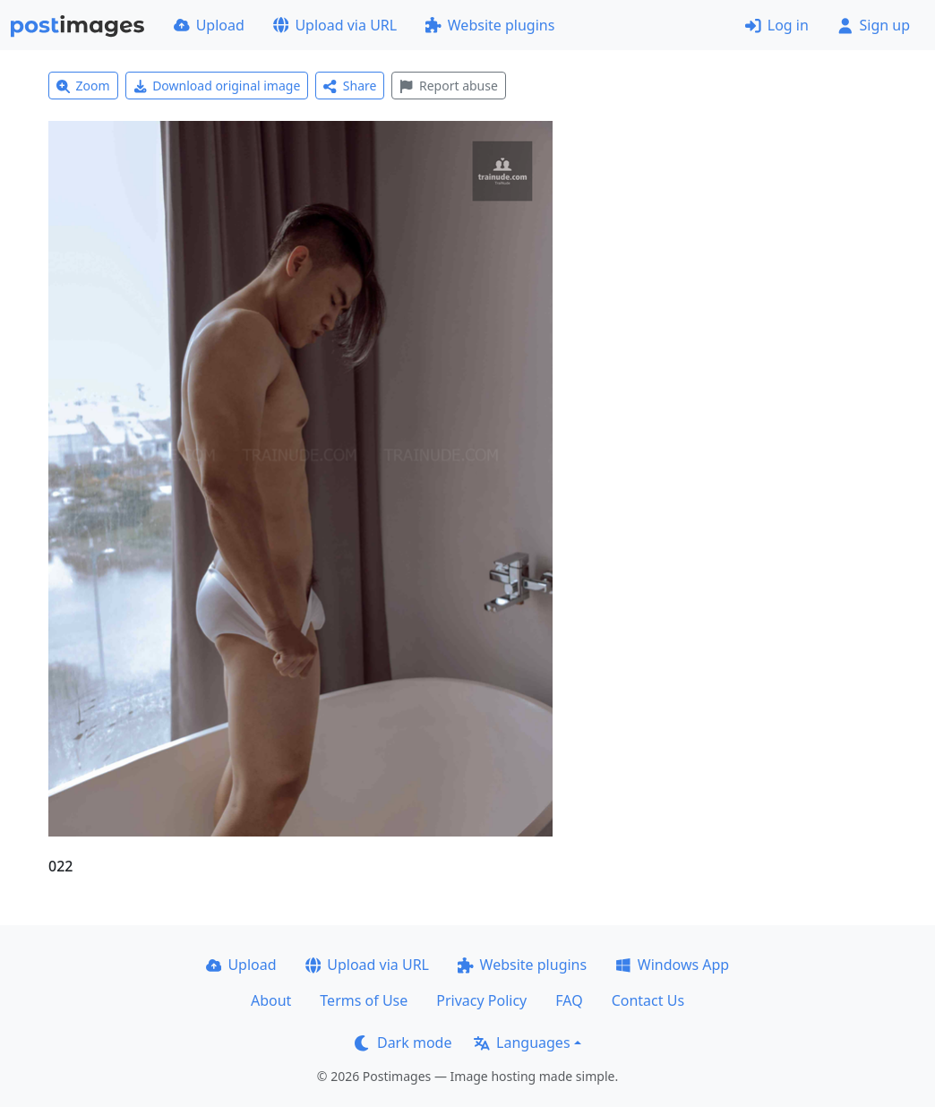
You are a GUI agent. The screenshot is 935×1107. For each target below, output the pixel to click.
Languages (522, 1042)
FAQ (568, 1000)
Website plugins (489, 25)
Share (349, 85)
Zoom (83, 85)
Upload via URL (335, 25)
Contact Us (648, 1000)
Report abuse (448, 85)
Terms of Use (363, 1000)
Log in (777, 25)
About (271, 1000)
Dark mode (403, 1042)
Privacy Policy (481, 1000)
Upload (209, 25)
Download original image (217, 85)
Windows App (672, 964)
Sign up (873, 25)
